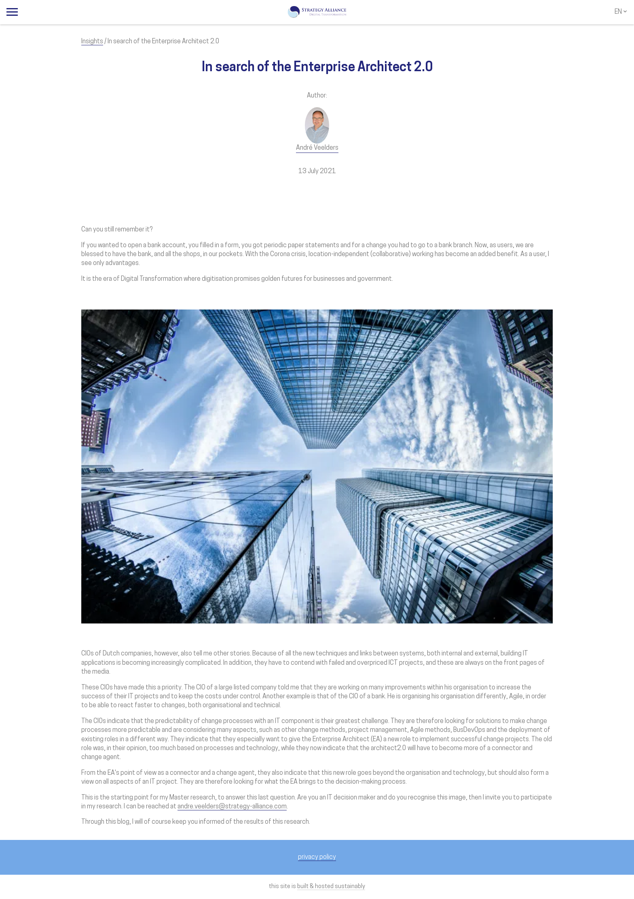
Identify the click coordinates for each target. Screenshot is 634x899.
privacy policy (317, 857)
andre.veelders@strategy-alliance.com (232, 807)
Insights (92, 41)
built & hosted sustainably (331, 887)
